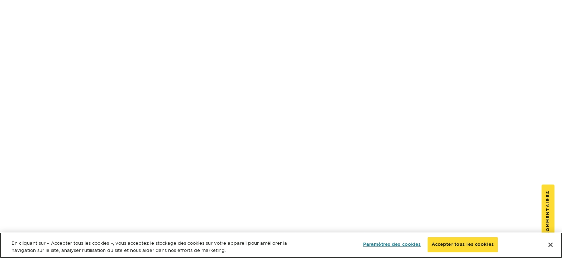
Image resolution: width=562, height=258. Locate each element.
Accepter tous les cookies (463, 245)
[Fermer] (550, 245)
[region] (281, 245)
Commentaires (548, 212)
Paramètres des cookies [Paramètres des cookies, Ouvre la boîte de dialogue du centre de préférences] (392, 245)
